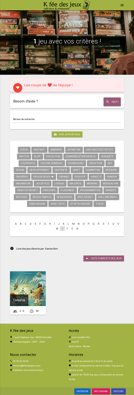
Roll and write (107, 197)
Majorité (75, 183)
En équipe (111, 170)
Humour (112, 176)
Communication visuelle (81, 156)
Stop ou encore (80, 203)
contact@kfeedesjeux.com (26, 365)
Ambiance (56, 149)
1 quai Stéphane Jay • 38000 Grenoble (32, 337)
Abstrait (39, 149)
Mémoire (92, 183)
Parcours (49, 190)
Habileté (96, 176)
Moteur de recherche (24, 119)
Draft (77, 170)
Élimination (93, 170)
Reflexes (21, 197)
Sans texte (58, 203)
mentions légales (21, 341)
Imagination (23, 183)
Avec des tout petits (99, 149)
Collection (53, 156)
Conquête (107, 156)
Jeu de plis (42, 183)
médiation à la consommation (28, 370)
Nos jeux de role (67, 134)
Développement (39, 170)
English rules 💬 (44, 176)
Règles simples (42, 197)
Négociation (110, 183)
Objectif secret (27, 190)
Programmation (90, 190)
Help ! (112, 101)
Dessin (20, 170)
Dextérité (61, 170)
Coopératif (28, 163)
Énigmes (64, 176)
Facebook (82, 391)
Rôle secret (85, 197)
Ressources (64, 197)
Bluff (37, 156)
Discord (119, 391)
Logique (59, 183)
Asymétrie (74, 149)
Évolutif (80, 176)
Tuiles (100, 203)
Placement (68, 190)
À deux (24, 149)
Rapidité (111, 190)
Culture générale (52, 163)
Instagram (101, 391)
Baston (24, 156)
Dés (110, 163)
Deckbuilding (76, 163)
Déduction (95, 163)
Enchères (22, 176)
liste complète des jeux (104, 258)
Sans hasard (37, 203)
